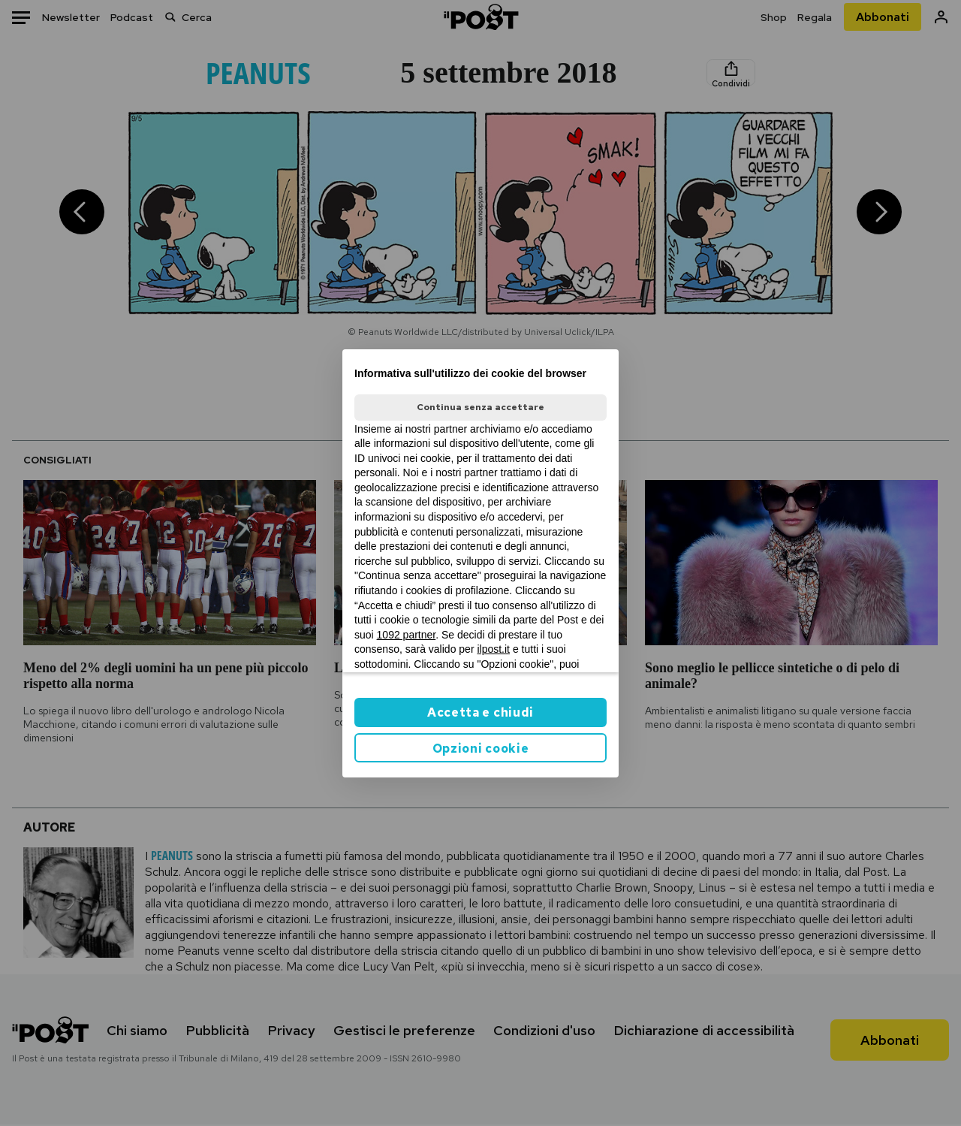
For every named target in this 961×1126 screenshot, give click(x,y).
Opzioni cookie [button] (480, 748)
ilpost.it (493, 649)
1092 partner (406, 635)
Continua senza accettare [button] (480, 407)
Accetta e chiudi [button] (480, 712)
